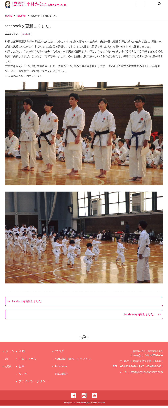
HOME (8, 15)
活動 (111, 4)
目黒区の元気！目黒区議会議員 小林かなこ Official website (35, 4)
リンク (150, 4)
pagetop (84, 339)
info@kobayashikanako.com (148, 376)
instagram (64, 376)
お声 (140, 4)
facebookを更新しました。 (28, 303)
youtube (74, 361)
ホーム (9, 353)
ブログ (62, 353)
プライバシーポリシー (34, 383)
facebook (21, 15)
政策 (100, 4)
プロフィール (126, 4)
